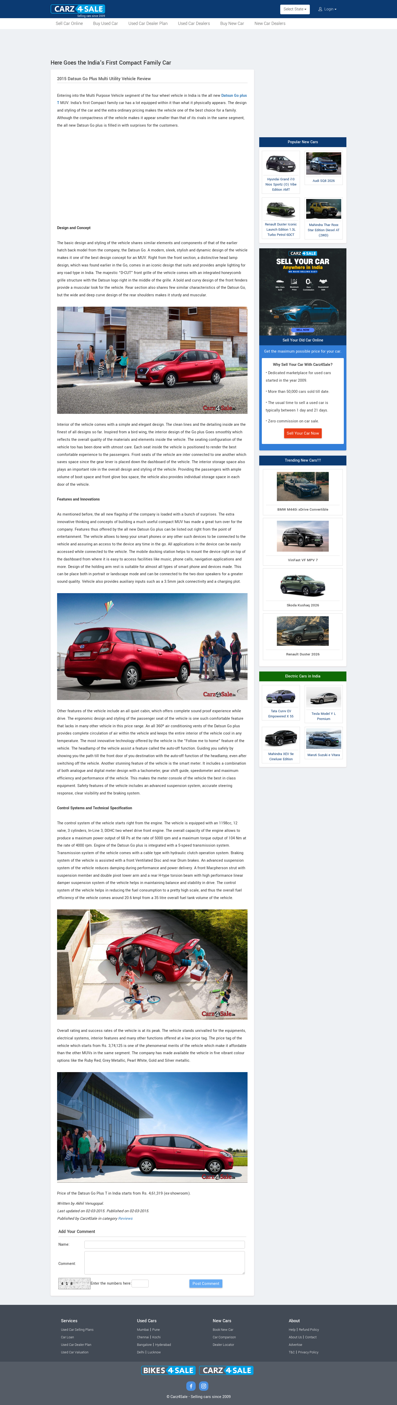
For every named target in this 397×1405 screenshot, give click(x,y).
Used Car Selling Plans (77, 1329)
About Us (295, 1337)
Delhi (140, 1352)
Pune (156, 1329)
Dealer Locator (223, 1344)
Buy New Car (232, 23)
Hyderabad (163, 1344)
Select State (295, 9)
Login (327, 9)
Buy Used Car (105, 23)
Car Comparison (224, 1337)
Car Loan (67, 1337)
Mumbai (143, 1329)
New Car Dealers (270, 23)
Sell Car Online (69, 23)
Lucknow (154, 1352)
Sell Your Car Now (303, 433)
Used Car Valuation (74, 1352)
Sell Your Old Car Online (303, 340)
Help (292, 1329)
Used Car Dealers (194, 23)
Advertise (295, 1344)
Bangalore (144, 1344)
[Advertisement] (198, 43)
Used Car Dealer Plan (148, 23)
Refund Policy (309, 1329)
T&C (292, 1352)
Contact (311, 1337)
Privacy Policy (308, 1352)
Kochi (156, 1337)
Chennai (143, 1337)
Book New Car (223, 1329)
